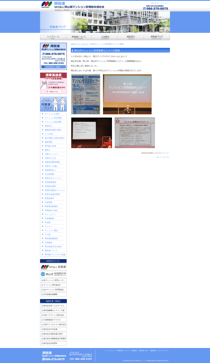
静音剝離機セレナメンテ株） (54, 310)
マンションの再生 (52, 114)
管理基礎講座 (50, 182)
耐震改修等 (49, 198)
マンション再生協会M (52, 285)
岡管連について (51, 250)
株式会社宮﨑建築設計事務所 (54, 339)
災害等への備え (51, 166)
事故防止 (48, 126)
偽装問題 (48, 142)
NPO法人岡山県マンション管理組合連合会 (72, 4)
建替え (47, 150)
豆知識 (47, 222)
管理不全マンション (53, 178)
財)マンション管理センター (54, 280)
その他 (47, 234)
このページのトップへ (163, 157)
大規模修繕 (49, 218)
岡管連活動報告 (51, 206)
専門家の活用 (50, 146)
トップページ (111, 350)
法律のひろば (50, 158)
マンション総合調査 (53, 122)
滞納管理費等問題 (52, 162)
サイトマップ (165, 3)
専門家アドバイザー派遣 (55, 254)
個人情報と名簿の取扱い (55, 138)
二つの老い (49, 134)
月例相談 (48, 242)
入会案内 (134, 350)
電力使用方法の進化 (53, 246)
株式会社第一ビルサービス (53, 306)
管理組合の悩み (51, 210)
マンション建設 (51, 230)
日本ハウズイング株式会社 (53, 315)
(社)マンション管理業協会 (53, 290)
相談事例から (50, 170)
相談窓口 (154, 350)
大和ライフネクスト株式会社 (54, 324)
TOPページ (75, 44)
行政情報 (48, 202)
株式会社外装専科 (50, 343)
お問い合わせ (155, 3)
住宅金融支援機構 (50, 294)
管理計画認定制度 (52, 194)
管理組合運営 (50, 186)
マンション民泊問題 (53, 118)
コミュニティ (50, 214)
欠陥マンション (51, 154)
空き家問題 (49, 174)
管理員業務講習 (51, 238)
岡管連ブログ (144, 350)
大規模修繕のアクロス (52, 320)
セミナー (85, 44)
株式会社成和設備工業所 (53, 334)
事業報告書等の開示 (53, 130)
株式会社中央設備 (50, 329)
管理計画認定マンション (55, 190)
